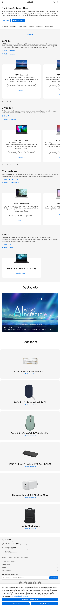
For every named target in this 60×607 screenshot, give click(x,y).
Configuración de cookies (30, 600)
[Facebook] (30, 583)
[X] (34, 583)
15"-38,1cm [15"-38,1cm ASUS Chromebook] (11, 216)
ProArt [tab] (31, 26)
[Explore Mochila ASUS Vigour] (30, 526)
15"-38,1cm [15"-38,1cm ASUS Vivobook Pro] (21, 152)
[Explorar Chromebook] (10, 179)
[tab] (2, 101)
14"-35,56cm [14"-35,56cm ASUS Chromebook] (21, 216)
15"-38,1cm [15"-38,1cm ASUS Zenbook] (53, 85)
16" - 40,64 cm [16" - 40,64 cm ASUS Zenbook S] (31, 85)
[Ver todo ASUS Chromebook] (21, 220)
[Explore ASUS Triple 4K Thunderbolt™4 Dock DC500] (30, 464)
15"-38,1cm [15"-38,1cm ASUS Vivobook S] (53, 152)
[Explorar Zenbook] (8, 51)
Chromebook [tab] (22, 26)
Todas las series (24, 557)
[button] (2, 2)
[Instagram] (20, 583)
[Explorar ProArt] (8, 245)
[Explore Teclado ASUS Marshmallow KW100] (30, 371)
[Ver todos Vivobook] (9, 119)
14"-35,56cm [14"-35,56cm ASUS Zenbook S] (11, 85)
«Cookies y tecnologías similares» (19, 596)
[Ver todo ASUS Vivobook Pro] (21, 157)
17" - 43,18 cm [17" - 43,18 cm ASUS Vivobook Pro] (12, 152)
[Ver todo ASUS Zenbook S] (21, 90)
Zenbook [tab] (5, 26)
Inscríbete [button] (54, 578)
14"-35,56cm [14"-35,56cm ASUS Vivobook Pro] (31, 152)
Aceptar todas (44, 604)
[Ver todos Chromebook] (10, 183)
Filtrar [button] (30, 34)
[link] (30, 2)
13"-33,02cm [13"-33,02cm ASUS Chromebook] (30, 216)
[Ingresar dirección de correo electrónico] (25, 577)
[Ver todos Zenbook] (9, 54)
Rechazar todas (15, 604)
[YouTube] (25, 583)
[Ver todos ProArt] (8, 248)
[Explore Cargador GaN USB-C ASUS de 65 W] (30, 495)
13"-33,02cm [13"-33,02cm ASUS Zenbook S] (21, 85)
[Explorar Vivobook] (8, 116)
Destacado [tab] (39, 26)
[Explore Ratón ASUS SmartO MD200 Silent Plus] (30, 433)
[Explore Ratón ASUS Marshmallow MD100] (30, 402)
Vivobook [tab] (13, 26)
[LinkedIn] (39, 583)
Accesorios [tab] (49, 26)
